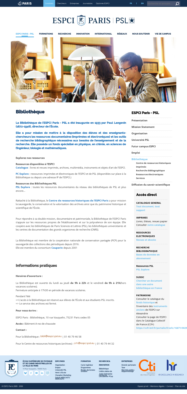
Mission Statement (143, 131)
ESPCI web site (10, 2)
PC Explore (22, 178)
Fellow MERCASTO (62, 382)
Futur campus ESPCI (144, 151)
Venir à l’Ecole (60, 377)
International (103, 38)
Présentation (139, 125)
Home (166, 1)
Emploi (136, 157)
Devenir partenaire (128, 369)
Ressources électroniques (149, 179)
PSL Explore (23, 191)
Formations (46, 38)
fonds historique (145, 307)
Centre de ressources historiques (153, 167)
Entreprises (74, 8)
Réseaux (122, 38)
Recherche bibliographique (150, 175)
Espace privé (143, 390)
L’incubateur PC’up (106, 381)
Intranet (158, 1)
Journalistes (87, 8)
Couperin (57, 252)
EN (142, 8)
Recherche (64, 38)
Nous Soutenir (141, 38)
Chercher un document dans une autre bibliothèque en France (149, 289)
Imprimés (141, 171)
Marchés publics (127, 375)
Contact (170, 390)
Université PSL (140, 144)
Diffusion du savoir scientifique (151, 189)
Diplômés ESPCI (102, 8)
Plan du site (180, 390)
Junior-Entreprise (105, 378)
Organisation (139, 138)
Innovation (83, 38)
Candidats (49, 8)
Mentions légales (157, 390)
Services (140, 182)
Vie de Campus (163, 38)
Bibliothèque (140, 163)
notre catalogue (156, 229)
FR (131, 8)
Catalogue (22, 172)
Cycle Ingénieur (87, 369)
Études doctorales (88, 375)
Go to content (176, 1)
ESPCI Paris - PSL (25, 38)
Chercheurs (61, 8)
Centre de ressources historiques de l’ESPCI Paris (78, 205)
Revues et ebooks (146, 244)
